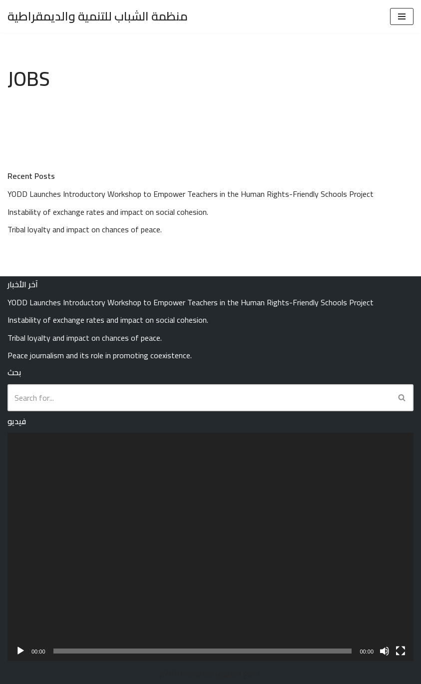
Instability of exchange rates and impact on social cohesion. (107, 211)
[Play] (20, 651)
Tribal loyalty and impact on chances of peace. (84, 229)
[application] (210, 547)
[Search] (199, 397)
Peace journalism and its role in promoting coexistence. (99, 355)
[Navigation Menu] (402, 16)
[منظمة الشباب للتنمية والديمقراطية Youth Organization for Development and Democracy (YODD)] (97, 16)
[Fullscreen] (401, 651)
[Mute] (385, 651)
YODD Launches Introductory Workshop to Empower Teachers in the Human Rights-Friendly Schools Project (190, 193)
